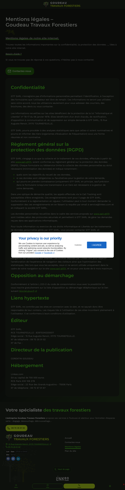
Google (38, 253)
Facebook (48, 253)
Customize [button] (78, 245)
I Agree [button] (97, 245)
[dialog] (62, 245)
